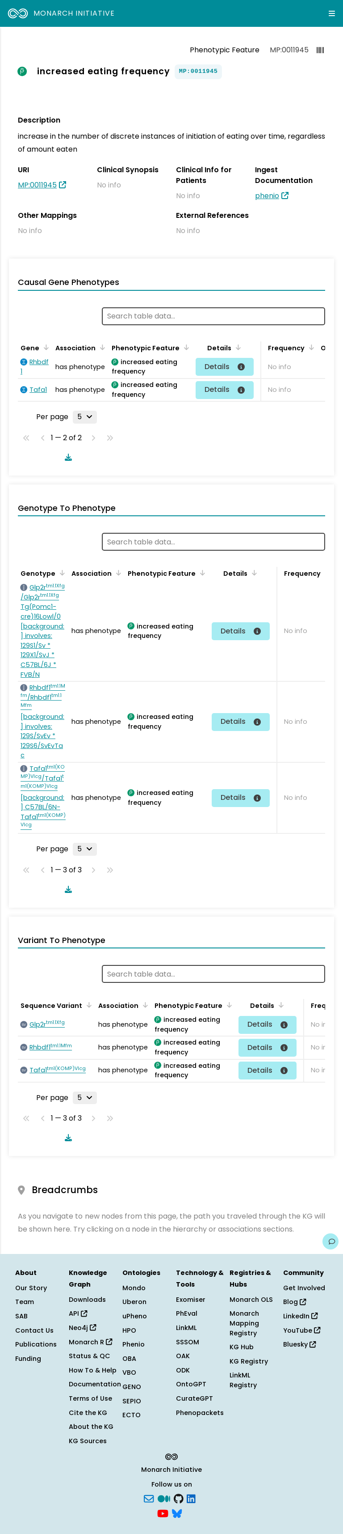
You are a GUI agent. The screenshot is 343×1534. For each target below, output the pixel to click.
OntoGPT (191, 1384)
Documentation (95, 1384)
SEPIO (131, 1401)
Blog (294, 1301)
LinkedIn (300, 1316)
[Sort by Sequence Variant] (87, 1004)
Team (24, 1301)
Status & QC (89, 1355)
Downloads (87, 1299)
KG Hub (242, 1347)
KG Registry (249, 1361)
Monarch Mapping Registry (244, 1323)
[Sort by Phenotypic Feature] (185, 347)
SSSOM (187, 1342)
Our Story (31, 1287)
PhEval (186, 1313)
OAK (183, 1355)
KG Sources (88, 1440)
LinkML (186, 1327)
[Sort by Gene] (44, 347)
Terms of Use (90, 1398)
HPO (129, 1330)
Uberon (134, 1301)
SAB (21, 1316)
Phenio (133, 1344)
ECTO (131, 1415)
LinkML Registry (243, 1380)
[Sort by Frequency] (310, 347)
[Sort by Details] (236, 347)
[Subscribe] (149, 1498)
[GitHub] (179, 1498)
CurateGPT (194, 1398)
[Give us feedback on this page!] (330, 1241)
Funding (28, 1358)
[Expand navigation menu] (332, 13)
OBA (129, 1358)
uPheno (134, 1316)
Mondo (134, 1287)
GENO (131, 1386)
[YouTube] (162, 1513)
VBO (129, 1372)
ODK (183, 1370)
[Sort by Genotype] (60, 572)
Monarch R (90, 1342)
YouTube (301, 1330)
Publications (36, 1344)
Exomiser (190, 1299)
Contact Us (34, 1330)
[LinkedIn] (191, 1498)
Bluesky (299, 1344)
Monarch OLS (251, 1299)
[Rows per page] (85, 417)
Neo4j (82, 1327)
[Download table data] (66, 457)
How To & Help (93, 1370)
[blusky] (177, 1513)
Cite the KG (88, 1412)
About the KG (91, 1426)
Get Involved (304, 1287)
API (78, 1313)
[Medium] (164, 1498)
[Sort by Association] (101, 347)
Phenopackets (200, 1412)
